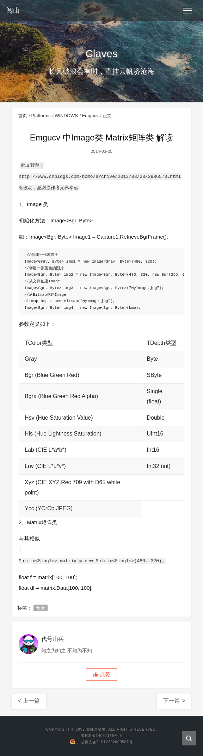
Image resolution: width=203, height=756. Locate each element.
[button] (101, 674)
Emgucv (90, 115)
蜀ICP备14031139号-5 (101, 736)
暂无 (40, 608)
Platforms (41, 115)
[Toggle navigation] (187, 10)
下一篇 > (174, 701)
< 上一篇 (29, 701)
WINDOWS (66, 115)
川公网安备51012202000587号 (101, 742)
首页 (22, 115)
